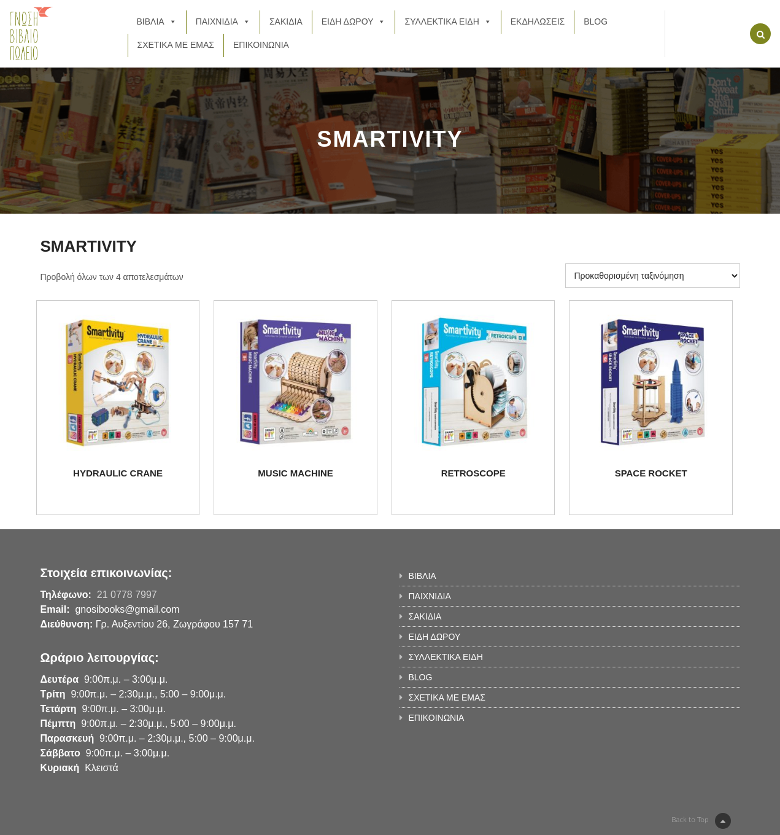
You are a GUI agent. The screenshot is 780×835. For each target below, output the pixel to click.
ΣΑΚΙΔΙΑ (286, 21)
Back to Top (700, 821)
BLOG (596, 21)
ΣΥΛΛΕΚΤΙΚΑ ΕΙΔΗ (447, 21)
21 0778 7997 (127, 594)
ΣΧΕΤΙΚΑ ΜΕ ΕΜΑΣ (175, 45)
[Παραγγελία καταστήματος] (652, 275)
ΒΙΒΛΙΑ (157, 21)
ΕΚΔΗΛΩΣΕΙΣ (538, 21)
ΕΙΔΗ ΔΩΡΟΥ (354, 21)
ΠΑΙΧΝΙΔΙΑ (223, 21)
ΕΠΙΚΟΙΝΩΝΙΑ (261, 45)
